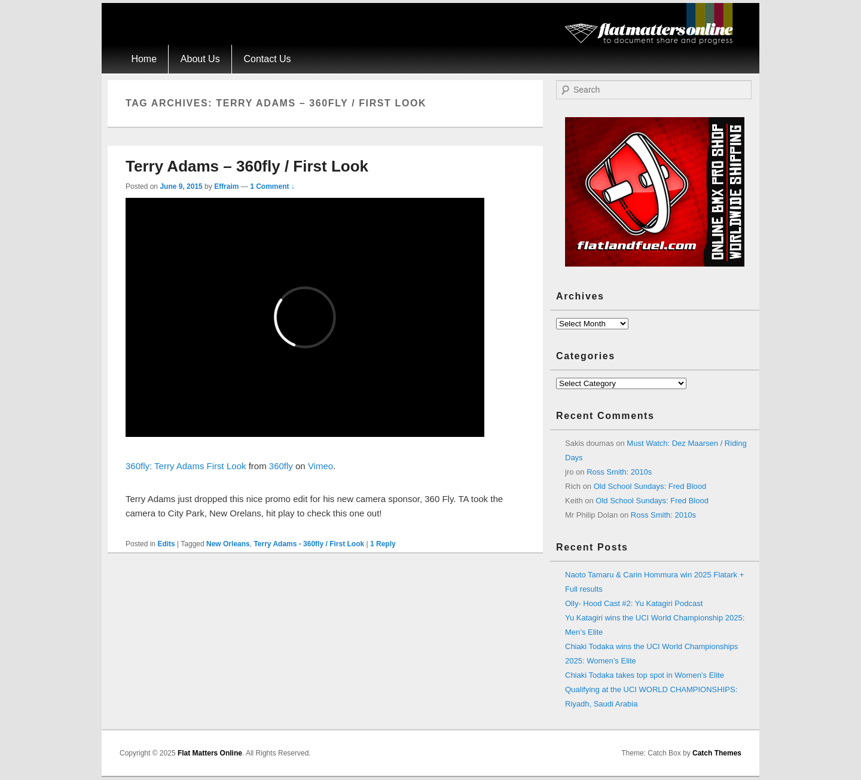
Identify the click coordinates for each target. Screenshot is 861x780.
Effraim (226, 186)
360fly (281, 466)
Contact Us (267, 59)
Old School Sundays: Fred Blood (650, 486)
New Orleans (228, 544)
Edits (166, 544)
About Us (200, 59)
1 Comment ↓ (272, 186)
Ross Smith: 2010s (619, 471)
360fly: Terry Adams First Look (186, 466)
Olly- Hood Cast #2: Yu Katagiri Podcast (634, 603)
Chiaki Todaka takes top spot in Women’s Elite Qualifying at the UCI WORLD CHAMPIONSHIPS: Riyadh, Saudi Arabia (651, 689)
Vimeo (320, 466)
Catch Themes (716, 753)
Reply (383, 544)
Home (144, 59)
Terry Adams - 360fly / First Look (309, 544)
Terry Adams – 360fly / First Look (247, 166)
